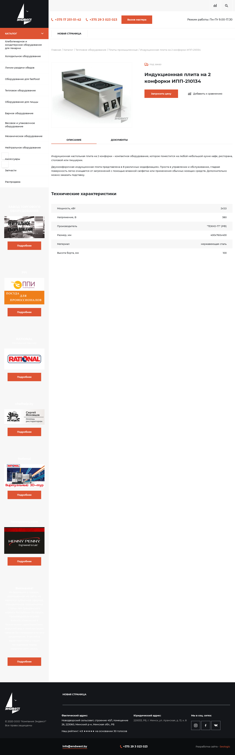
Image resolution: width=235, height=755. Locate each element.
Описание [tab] (74, 139)
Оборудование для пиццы (21, 101)
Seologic (225, 746)
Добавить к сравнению (207, 93)
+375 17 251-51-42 (68, 19)
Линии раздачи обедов (19, 67)
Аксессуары (12, 159)
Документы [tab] (119, 139)
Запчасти (10, 170)
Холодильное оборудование (23, 56)
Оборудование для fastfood (22, 79)
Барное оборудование (19, 113)
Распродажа (12, 181)
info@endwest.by (74, 746)
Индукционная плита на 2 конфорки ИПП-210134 (170, 49)
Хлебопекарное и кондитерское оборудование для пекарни (23, 45)
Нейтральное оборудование (23, 147)
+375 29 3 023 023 (103, 19)
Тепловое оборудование (20, 90)
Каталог (68, 49)
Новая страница (69, 33)
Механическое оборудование (23, 136)
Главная (56, 49)
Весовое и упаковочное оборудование (20, 125)
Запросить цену (161, 93)
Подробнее (24, 245)
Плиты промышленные (123, 49)
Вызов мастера (136, 19)
